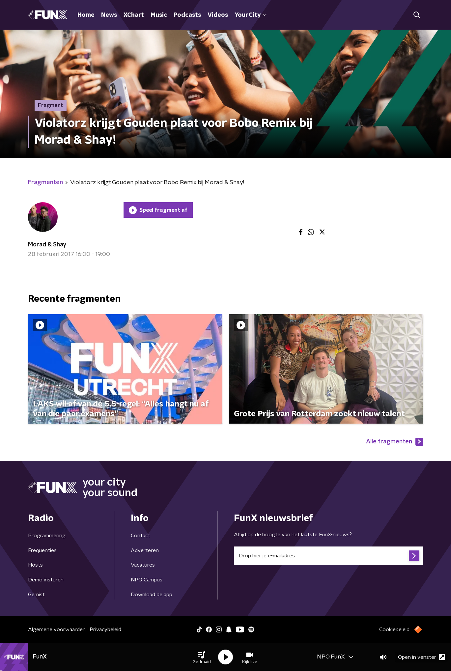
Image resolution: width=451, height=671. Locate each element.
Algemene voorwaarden (57, 629)
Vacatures (143, 565)
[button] (201, 657)
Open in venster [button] (421, 657)
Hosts (35, 565)
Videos (218, 15)
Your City (251, 15)
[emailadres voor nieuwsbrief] (328, 555)
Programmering (47, 535)
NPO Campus (146, 579)
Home (86, 15)
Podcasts (187, 15)
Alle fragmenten (394, 442)
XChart (134, 15)
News (109, 15)
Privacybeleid (105, 629)
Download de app (151, 594)
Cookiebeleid (394, 629)
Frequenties (42, 550)
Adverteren (145, 550)
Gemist (36, 594)
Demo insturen (46, 579)
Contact (140, 535)
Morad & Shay (47, 245)
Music (159, 15)
